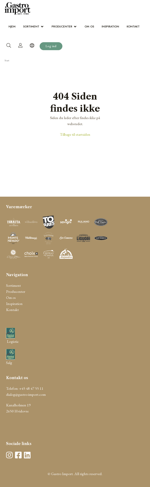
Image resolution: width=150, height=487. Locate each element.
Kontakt (133, 26)
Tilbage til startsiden (75, 134)
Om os (89, 26)
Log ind (51, 46)
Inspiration (110, 26)
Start (7, 60)
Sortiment (31, 26)
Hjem (12, 26)
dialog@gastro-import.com (26, 394)
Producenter (62, 26)
